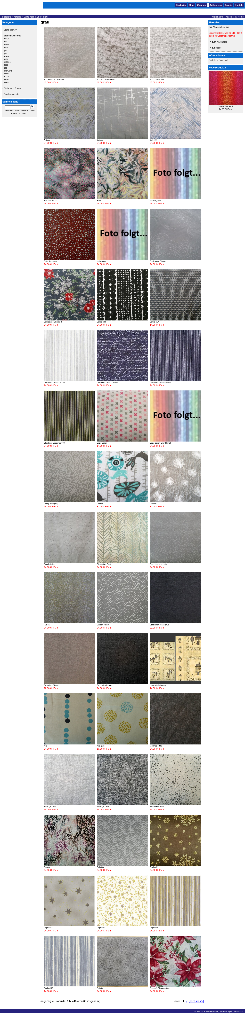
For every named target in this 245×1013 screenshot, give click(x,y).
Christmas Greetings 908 (54, 443)
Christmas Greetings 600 (107, 382)
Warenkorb (217, 16)
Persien (47, 867)
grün (6, 59)
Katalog (17, 16)
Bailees (100, 140)
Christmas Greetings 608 (160, 382)
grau (45, 16)
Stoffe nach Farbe (32, 16)
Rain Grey (101, 867)
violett (7, 79)
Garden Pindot (103, 625)
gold (6, 53)
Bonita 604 (101, 322)
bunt (6, 47)
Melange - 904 (103, 806)
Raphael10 (48, 988)
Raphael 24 (48, 928)
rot (5, 68)
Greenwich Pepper (104, 685)
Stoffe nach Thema (12, 88)
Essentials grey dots (158, 564)
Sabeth (100, 988)
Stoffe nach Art (10, 30)
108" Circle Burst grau (106, 79)
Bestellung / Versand (218, 60)
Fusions (47, 625)
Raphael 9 (154, 928)
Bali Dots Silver (50, 201)
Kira (45, 746)
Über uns (201, 5)
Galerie (228, 5)
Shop (191, 5)
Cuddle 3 (153, 503)
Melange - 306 (156, 746)
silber (6, 74)
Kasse (229, 16)
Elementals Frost (104, 564)
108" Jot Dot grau (157, 79)
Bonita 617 (154, 322)
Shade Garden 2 (225, 106)
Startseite (181, 5)
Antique (47, 140)
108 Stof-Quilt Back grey (54, 79)
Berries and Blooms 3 (53, 322)
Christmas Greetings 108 (54, 382)
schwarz (8, 71)
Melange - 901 (50, 806)
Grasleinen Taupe (51, 685)
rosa (6, 65)
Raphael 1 (154, 867)
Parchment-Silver (157, 806)
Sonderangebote (11, 94)
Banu (99, 201)
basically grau (155, 201)
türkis (6, 76)
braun (7, 44)
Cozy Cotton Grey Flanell (160, 443)
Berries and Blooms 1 (159, 261)
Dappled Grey (49, 564)
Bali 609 (153, 140)
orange (7, 62)
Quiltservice (215, 5)
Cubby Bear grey (51, 503)
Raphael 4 (101, 928)
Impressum (238, 1011)
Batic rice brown (50, 261)
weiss (6, 82)
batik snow (101, 261)
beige (6, 38)
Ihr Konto (239, 16)
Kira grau (100, 746)
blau (6, 41)
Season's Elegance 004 (159, 988)
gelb (6, 50)
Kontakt (239, 5)
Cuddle (100, 503)
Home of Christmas (158, 685)
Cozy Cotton (102, 443)
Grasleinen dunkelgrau (159, 625)
